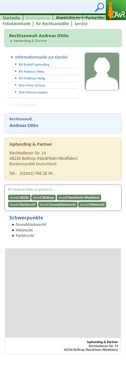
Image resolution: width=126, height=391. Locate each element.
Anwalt (19, 197)
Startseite (11, 18)
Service (81, 23)
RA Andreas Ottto (31, 71)
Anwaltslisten (68, 18)
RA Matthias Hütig (32, 78)
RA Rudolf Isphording (34, 64)
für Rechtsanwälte (52, 23)
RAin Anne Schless (32, 85)
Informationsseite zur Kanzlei (41, 57)
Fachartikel (96, 18)
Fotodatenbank (16, 23)
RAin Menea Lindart (33, 92)
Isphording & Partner (30, 41)
